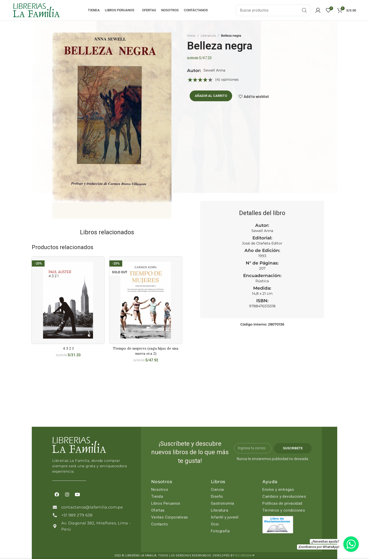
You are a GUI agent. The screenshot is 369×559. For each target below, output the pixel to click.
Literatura (208, 35)
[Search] (273, 10)
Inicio (191, 35)
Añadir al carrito (211, 96)
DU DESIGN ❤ (244, 555)
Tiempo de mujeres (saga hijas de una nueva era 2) (145, 351)
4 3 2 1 (68, 348)
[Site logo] (36, 10)
